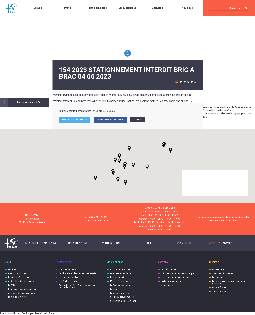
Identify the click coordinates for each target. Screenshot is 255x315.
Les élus (12, 269)
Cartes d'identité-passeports (21, 281)
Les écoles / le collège (69, 281)
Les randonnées (219, 277)
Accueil (37, 8)
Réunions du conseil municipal (22, 289)
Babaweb (226, 243)
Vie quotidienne (127, 8)
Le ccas (113, 289)
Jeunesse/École (98, 8)
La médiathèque (168, 269)
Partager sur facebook (110, 119)
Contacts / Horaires (17, 273)
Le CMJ (11, 285)
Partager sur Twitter (74, 119)
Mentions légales (112, 243)
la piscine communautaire (173, 281)
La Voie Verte (218, 269)
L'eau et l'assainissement (122, 281)
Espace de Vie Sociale (120, 269)
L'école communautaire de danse (176, 277)
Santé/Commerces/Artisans (123, 301)
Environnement (117, 277)
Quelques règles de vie (120, 273)
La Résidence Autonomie (121, 285)
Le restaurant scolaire (69, 277)
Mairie (67, 8)
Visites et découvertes (222, 273)
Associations (167, 285)
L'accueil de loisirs (67, 269)
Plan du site (184, 243)
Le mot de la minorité (17, 297)
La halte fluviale (219, 287)
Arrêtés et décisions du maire (21, 293)
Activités (157, 8)
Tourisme (187, 8)
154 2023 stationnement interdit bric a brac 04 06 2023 (87, 111)
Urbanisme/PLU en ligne (19, 277)
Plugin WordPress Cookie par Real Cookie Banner (28, 313)
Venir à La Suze (219, 291)
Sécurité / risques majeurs (122, 297)
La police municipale (119, 293)
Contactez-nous (77, 243)
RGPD (149, 243)
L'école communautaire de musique (177, 273)
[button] (133, 165)
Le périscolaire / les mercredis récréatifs (77, 273)
